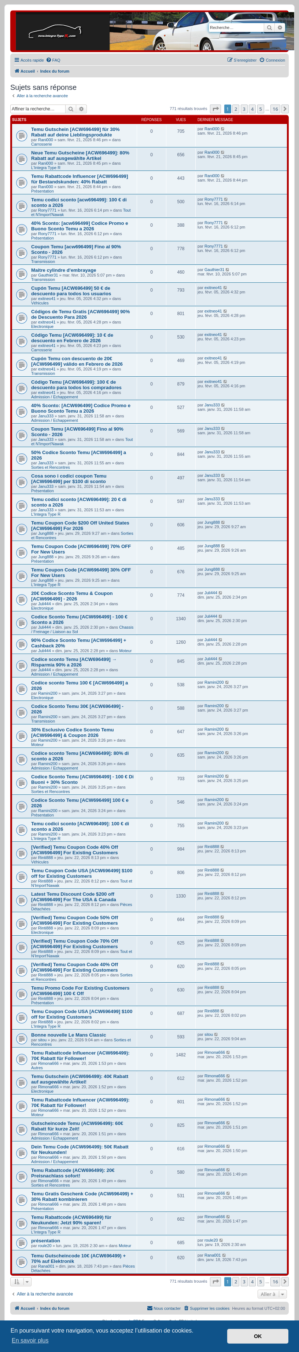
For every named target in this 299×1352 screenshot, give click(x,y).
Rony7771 (47, 210)
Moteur (125, 650)
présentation (45, 1240)
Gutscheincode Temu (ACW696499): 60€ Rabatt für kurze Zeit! (77, 1126)
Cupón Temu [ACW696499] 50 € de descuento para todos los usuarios (71, 290)
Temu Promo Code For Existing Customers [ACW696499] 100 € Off (80, 990)
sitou (42, 1040)
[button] (215, 109)
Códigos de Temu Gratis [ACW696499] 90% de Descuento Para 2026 (80, 314)
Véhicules (40, 303)
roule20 (45, 1245)
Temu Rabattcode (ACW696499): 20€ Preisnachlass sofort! (73, 1173)
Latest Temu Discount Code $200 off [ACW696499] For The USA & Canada (73, 896)
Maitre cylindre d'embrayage (63, 270)
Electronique (42, 326)
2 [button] (236, 109)
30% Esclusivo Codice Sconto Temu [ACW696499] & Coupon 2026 (72, 732)
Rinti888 (45, 857)
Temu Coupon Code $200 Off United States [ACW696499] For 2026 (80, 525)
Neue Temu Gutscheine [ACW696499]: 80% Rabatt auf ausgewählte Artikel (80, 155)
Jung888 (45, 533)
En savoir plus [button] (30, 1340)
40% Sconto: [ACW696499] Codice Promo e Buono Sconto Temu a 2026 (80, 408)
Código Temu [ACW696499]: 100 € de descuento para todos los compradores (76, 384)
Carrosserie (41, 144)
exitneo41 (47, 298)
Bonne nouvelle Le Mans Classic (68, 1035)
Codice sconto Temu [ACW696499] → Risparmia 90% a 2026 (74, 662)
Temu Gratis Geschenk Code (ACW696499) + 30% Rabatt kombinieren (82, 1196)
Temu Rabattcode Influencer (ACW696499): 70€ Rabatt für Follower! (80, 1055)
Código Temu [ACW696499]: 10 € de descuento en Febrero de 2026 (72, 337)
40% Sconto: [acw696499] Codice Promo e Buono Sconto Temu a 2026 (79, 225)
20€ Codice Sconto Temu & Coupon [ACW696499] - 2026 (72, 596)
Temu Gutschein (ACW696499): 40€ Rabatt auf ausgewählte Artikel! (79, 1079)
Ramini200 (48, 693)
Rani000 (45, 140)
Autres (37, 1068)
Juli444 (44, 604)
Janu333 (45, 416)
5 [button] (260, 109)
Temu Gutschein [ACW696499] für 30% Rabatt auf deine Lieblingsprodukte (75, 132)
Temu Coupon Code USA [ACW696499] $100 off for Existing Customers (81, 873)
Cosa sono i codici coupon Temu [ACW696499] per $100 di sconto (69, 478)
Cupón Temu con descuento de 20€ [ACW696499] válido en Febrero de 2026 (77, 361)
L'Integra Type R (45, 167)
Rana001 (46, 1266)
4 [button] (252, 109)
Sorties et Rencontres (50, 467)
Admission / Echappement (54, 397)
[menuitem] (53, 60)
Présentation (42, 191)
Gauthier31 (48, 275)
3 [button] (244, 109)
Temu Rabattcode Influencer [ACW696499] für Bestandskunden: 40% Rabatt (79, 178)
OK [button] (258, 1336)
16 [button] (275, 109)
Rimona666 (48, 1063)
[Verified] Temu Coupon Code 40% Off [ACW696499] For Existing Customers (74, 849)
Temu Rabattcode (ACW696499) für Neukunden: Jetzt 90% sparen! (71, 1219)
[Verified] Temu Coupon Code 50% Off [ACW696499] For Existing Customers (74, 920)
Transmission (43, 261)
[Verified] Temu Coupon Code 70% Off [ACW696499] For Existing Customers (74, 943)
